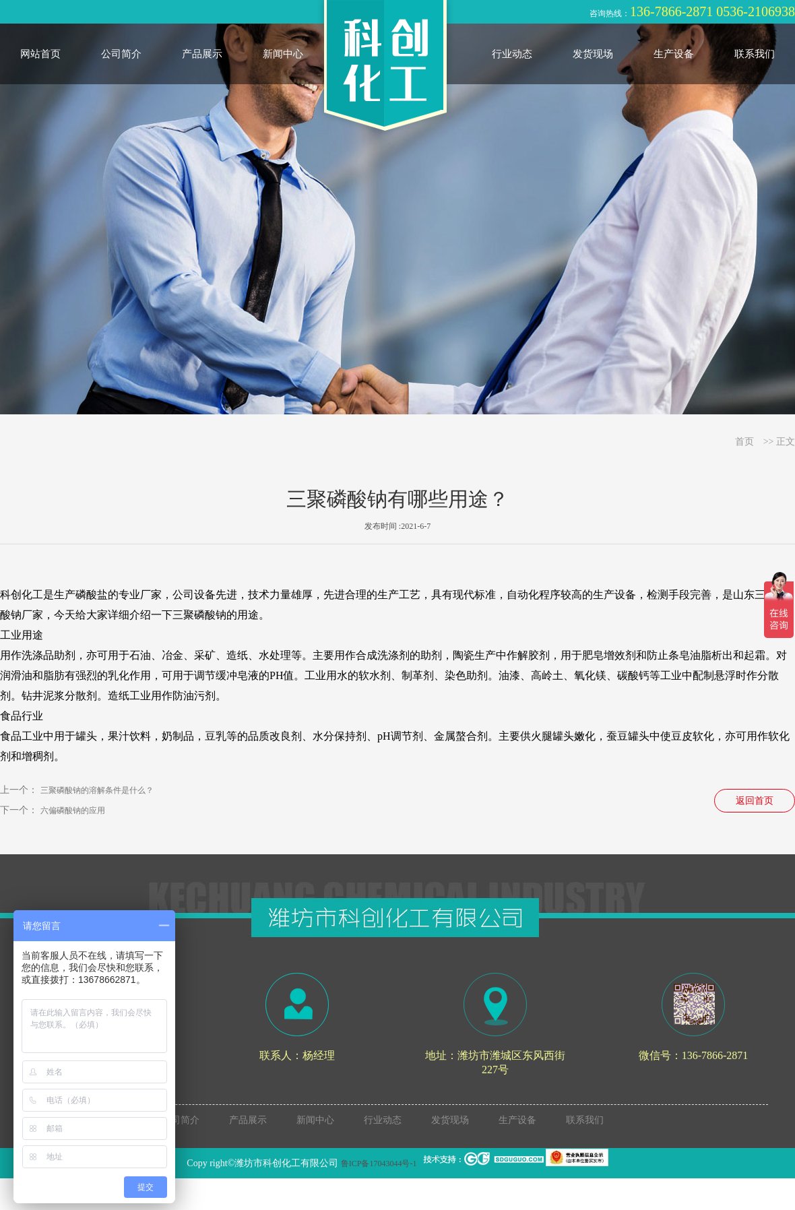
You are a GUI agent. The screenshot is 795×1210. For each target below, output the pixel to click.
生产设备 (674, 54)
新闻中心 (283, 54)
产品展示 (202, 54)
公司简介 (121, 54)
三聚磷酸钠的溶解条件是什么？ (97, 790)
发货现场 (593, 54)
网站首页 (40, 54)
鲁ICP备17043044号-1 (379, 1163)
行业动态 (512, 54)
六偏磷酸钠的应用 (72, 810)
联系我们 (754, 54)
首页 (744, 442)
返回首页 (754, 801)
